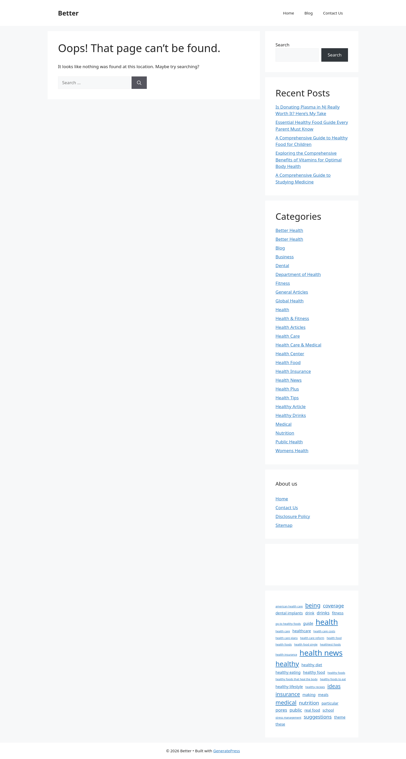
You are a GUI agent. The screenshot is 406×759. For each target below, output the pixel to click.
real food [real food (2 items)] (312, 710)
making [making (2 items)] (309, 694)
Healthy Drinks (291, 415)
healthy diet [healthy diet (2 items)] (311, 664)
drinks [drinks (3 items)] (323, 613)
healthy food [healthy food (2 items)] (314, 672)
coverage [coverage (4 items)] (333, 605)
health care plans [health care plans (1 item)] (287, 638)
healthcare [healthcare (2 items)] (301, 630)
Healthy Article (291, 406)
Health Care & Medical (298, 345)
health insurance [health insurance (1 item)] (286, 654)
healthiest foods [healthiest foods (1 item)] (330, 644)
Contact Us (333, 13)
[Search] (139, 82)
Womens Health (292, 450)
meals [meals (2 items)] (323, 694)
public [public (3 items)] (295, 710)
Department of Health (298, 274)
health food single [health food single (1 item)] (305, 644)
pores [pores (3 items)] (281, 710)
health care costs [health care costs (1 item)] (324, 631)
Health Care (288, 336)
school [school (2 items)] (328, 710)
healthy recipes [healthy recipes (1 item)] (315, 687)
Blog (308, 13)
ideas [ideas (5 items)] (333, 686)
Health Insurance (293, 371)
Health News (289, 380)
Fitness (283, 283)
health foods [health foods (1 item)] (284, 644)
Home (288, 13)
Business (285, 257)
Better (68, 13)
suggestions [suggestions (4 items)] (318, 716)
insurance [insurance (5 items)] (288, 694)
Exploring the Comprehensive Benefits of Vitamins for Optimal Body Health (309, 159)
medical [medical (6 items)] (286, 702)
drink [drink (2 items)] (309, 613)
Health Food (288, 362)
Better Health (289, 230)
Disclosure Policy (293, 516)
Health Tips (287, 398)
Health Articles (291, 327)
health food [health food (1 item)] (334, 638)
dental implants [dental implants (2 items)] (289, 613)
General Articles (292, 292)
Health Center (290, 354)
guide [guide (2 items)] (308, 623)
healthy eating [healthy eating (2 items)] (288, 672)
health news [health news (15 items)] (321, 653)
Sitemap (284, 525)
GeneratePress (226, 750)
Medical (284, 424)
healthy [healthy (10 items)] (287, 663)
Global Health (290, 301)
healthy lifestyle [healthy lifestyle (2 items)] (289, 686)
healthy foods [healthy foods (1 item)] (336, 673)
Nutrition (285, 433)
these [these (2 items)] (280, 724)
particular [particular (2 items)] (330, 703)
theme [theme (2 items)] (339, 717)
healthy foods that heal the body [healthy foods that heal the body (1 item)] (296, 679)
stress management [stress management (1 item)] (288, 717)
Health (282, 310)
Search (282, 45)
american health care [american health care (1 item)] (289, 606)
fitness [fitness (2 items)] (338, 613)
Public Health (289, 442)
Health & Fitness (292, 318)
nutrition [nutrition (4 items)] (309, 702)
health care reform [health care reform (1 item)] (312, 638)
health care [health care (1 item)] (283, 631)
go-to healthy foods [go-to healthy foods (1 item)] (288, 624)
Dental (282, 265)
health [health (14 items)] (327, 622)
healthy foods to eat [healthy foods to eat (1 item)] (333, 679)
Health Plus (287, 389)
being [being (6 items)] (313, 605)
